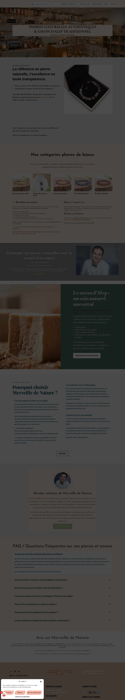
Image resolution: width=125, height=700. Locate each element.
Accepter (8, 692)
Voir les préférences (34, 692)
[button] (41, 682)
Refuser (20, 692)
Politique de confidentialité (22, 696)
